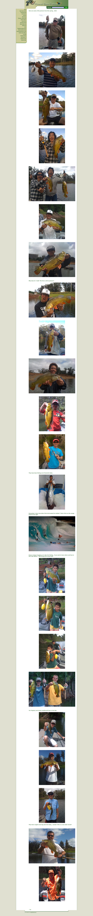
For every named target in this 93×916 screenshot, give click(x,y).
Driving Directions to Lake (21, 31)
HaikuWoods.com (33, 912)
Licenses (24, 15)
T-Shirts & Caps (23, 38)
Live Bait (24, 34)
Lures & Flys (24, 21)
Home (25, 9)
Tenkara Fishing (23, 35)
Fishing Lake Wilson (22, 32)
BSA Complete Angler (22, 29)
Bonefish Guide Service (22, 28)
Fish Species (24, 13)
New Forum (24, 16)
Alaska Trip (24, 25)
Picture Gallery (23, 19)
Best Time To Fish (23, 10)
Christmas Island (23, 22)
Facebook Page (23, 12)
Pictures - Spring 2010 (22, 18)
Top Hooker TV (23, 37)
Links (25, 26)
